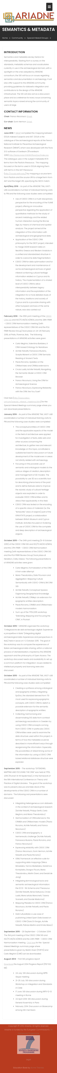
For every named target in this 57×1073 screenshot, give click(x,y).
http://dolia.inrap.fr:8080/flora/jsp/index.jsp (29, 155)
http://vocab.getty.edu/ (15, 174)
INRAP (18, 133)
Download (8, 964)
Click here (31, 943)
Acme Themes (37, 1067)
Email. (29, 116)
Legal (28, 1058)
